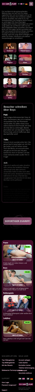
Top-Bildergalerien (8, 362)
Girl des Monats (7, 365)
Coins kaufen (23, 362)
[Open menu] (31, 4)
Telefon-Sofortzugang (26, 367)
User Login (5, 382)
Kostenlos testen (25, 365)
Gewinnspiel (23, 370)
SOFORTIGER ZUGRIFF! (17, 221)
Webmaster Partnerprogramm (9, 370)
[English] (20, 4)
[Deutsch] (25, 4)
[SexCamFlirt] (9, 3)
